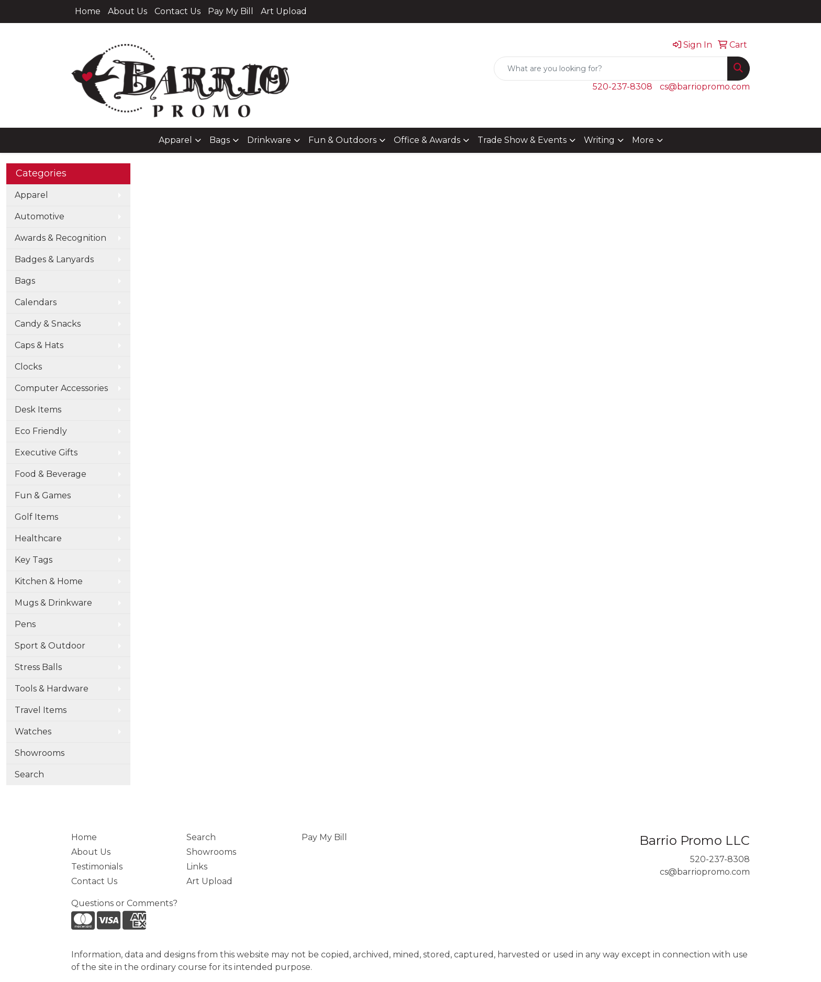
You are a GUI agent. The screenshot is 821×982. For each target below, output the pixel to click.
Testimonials (97, 867)
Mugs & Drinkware (53, 603)
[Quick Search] (611, 69)
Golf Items (36, 517)
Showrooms (39, 753)
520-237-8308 (622, 87)
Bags (219, 140)
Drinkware (269, 140)
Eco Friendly (41, 431)
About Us (127, 11)
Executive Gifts (46, 452)
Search (29, 774)
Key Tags (33, 560)
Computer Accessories (61, 388)
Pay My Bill (230, 11)
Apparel (175, 140)
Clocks (28, 367)
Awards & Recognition (60, 238)
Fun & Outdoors (342, 140)
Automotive (39, 216)
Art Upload (284, 11)
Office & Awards (427, 140)
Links (196, 867)
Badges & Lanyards (54, 259)
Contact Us (177, 11)
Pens (25, 624)
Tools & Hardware (51, 689)
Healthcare (38, 538)
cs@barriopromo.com (705, 87)
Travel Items (40, 710)
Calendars (36, 302)
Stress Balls (38, 667)
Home (88, 11)
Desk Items (38, 410)
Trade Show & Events (522, 140)
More (643, 140)
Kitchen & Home (49, 581)
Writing (599, 140)
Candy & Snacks (48, 324)
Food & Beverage (50, 474)
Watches (33, 731)
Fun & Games (43, 495)
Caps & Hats (39, 345)
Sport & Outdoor (50, 646)
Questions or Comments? (124, 903)
